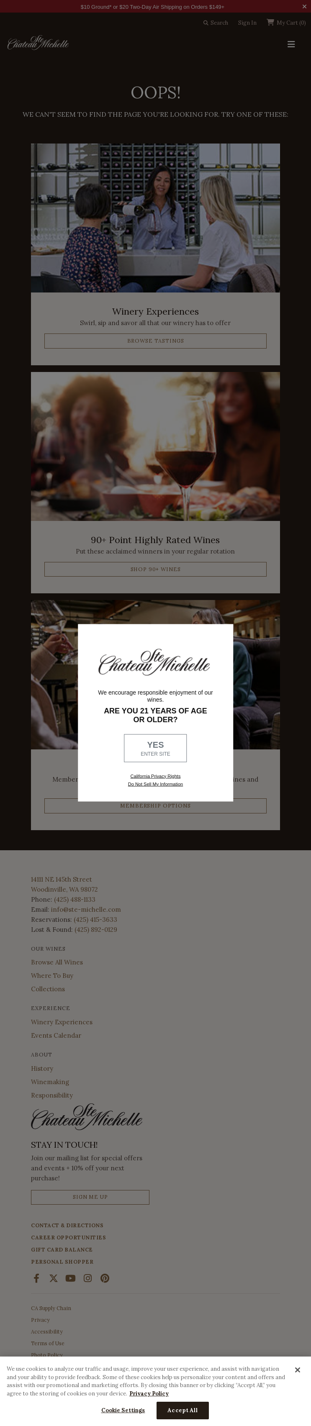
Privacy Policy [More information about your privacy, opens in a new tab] (149, 1393)
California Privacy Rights (156, 775)
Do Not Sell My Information (155, 783)
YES (155, 748)
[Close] (297, 1370)
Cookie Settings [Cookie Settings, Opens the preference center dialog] (123, 1410)
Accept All (182, 1410)
